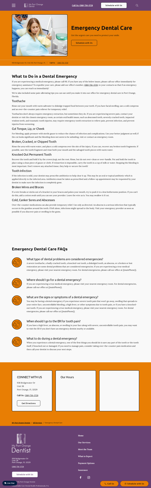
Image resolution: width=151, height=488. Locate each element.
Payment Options (86, 463)
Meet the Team (85, 449)
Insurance (83, 470)
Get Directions (29, 403)
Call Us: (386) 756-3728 (82, 5)
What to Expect (85, 456)
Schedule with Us (113, 5)
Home (81, 435)
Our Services (84, 442)
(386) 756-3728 (62, 63)
